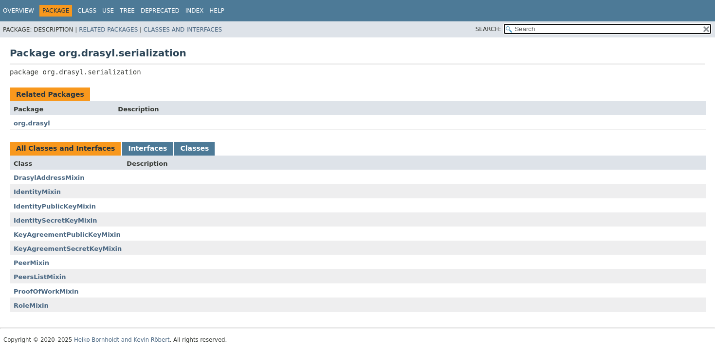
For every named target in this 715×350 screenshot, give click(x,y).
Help (216, 10)
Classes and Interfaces (183, 29)
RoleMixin (31, 305)
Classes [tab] (194, 148)
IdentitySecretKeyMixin (55, 220)
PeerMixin (31, 262)
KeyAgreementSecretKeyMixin (68, 248)
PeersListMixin (40, 276)
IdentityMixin (37, 191)
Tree (127, 10)
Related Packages (108, 29)
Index (194, 10)
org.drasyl (32, 123)
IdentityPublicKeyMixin (55, 206)
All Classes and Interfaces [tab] (65, 148)
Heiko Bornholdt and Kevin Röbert (122, 339)
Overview (18, 10)
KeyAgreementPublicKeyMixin (67, 234)
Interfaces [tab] (147, 148)
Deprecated (160, 10)
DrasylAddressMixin (49, 177)
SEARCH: (488, 29)
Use (108, 10)
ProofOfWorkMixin (46, 291)
